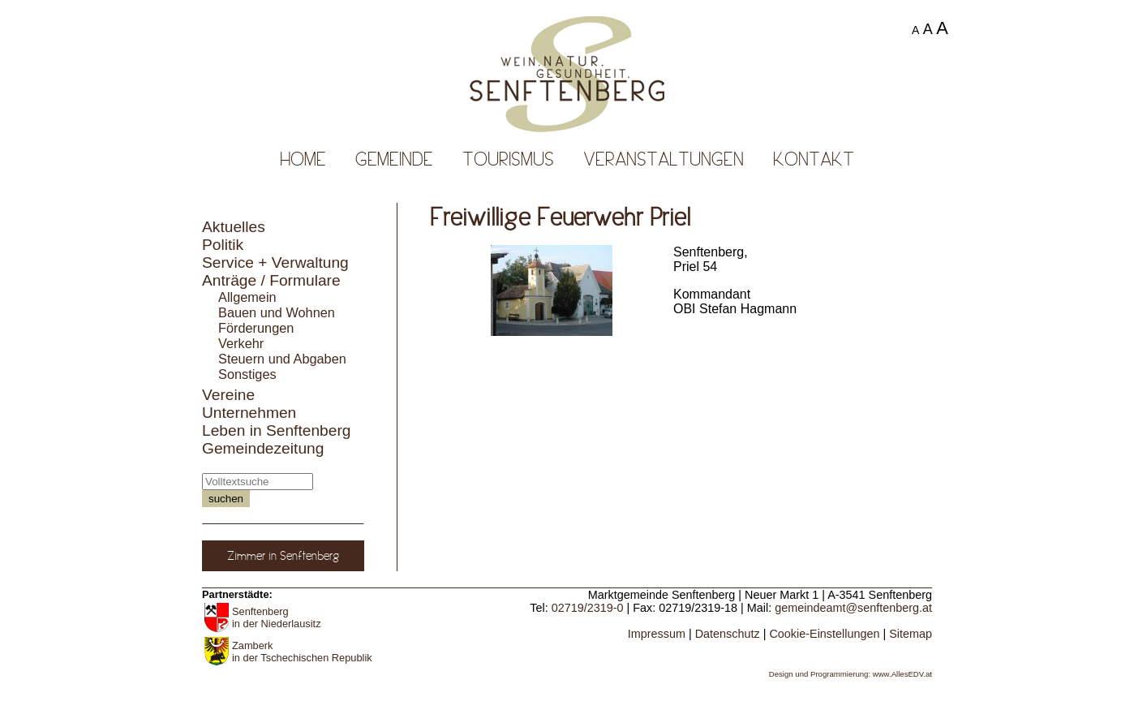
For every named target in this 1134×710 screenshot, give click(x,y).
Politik (222, 244)
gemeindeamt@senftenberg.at (853, 607)
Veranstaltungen (663, 159)
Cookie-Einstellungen (824, 633)
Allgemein (247, 297)
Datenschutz (727, 633)
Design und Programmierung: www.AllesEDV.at (850, 673)
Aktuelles (233, 226)
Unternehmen (249, 412)
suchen (225, 499)
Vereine (228, 394)
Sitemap (910, 633)
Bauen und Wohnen (276, 312)
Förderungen (256, 328)
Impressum (656, 633)
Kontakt (813, 159)
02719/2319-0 (588, 607)
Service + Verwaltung (275, 262)
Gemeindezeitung (263, 448)
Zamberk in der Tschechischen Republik (302, 651)
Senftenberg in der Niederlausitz (276, 617)
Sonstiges (247, 374)
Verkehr (241, 343)
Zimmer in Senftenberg (283, 556)
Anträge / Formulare (271, 280)
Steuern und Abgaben (282, 358)
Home (303, 159)
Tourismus (508, 159)
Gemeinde (394, 159)
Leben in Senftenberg (276, 430)
